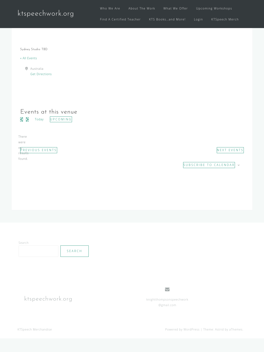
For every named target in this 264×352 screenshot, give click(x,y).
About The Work (141, 8)
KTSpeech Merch (225, 19)
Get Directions (41, 88)
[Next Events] (27, 133)
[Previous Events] (21, 133)
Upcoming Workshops (214, 8)
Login (198, 19)
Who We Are (110, 8)
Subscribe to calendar (209, 178)
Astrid (219, 343)
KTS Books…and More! (167, 19)
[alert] (23, 161)
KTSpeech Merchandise (35, 343)
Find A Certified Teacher (120, 19)
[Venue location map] (187, 94)
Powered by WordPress (182, 343)
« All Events (28, 72)
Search (24, 256)
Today (39, 133)
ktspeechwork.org (46, 14)
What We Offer (175, 8)
